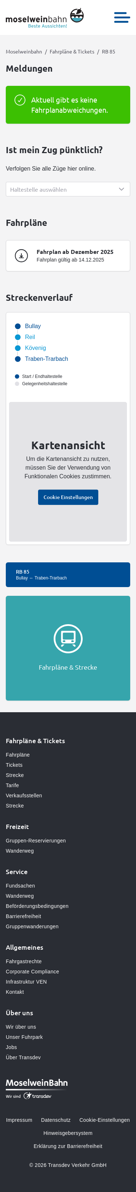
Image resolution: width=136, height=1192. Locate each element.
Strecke (15, 775)
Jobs (11, 1047)
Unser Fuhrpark (24, 1037)
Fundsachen (20, 886)
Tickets (14, 765)
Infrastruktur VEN (26, 982)
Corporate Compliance (32, 971)
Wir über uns (21, 1027)
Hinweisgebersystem (68, 1133)
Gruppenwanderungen (32, 926)
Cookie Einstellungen (68, 497)
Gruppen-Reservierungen (36, 841)
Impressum (19, 1120)
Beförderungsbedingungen (37, 906)
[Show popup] (68, 189)
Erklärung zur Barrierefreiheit (68, 1146)
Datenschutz (56, 1120)
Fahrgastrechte (24, 961)
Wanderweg (20, 851)
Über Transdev (23, 1057)
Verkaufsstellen (24, 795)
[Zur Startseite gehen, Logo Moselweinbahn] (45, 17)
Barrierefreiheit (23, 916)
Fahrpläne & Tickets (72, 51)
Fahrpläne (18, 755)
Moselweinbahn (24, 51)
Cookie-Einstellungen (104, 1120)
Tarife (12, 785)
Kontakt (15, 992)
